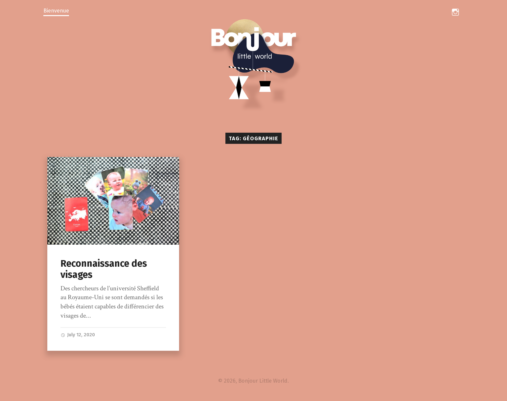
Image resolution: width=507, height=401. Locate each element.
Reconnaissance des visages (103, 269)
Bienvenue (56, 11)
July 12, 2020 (78, 335)
